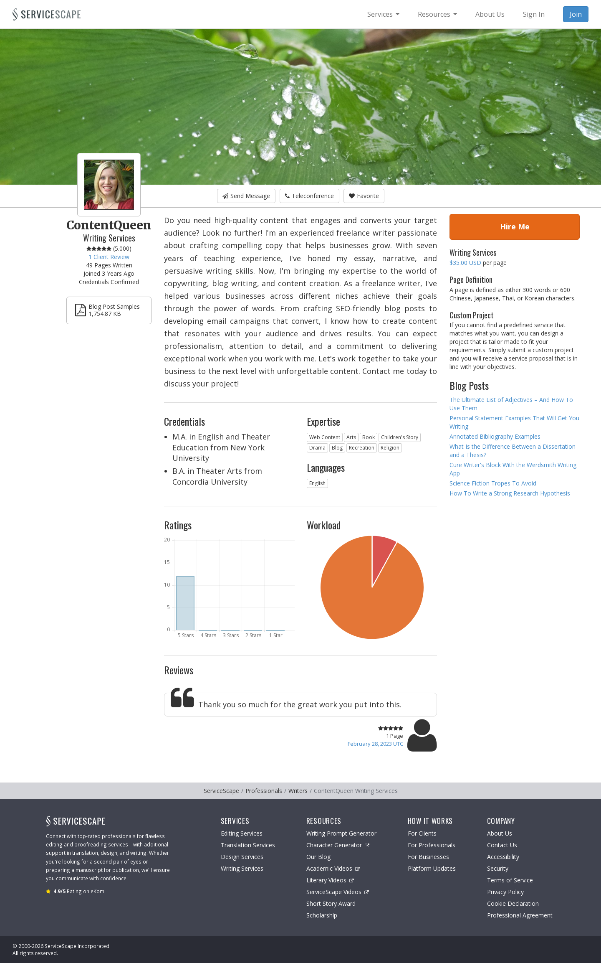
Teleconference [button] (309, 196)
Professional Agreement (520, 915)
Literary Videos (330, 880)
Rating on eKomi (79, 891)
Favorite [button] (364, 196)
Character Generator (337, 845)
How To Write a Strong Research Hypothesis (509, 493)
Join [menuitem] (576, 14)
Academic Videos (333, 868)
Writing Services (242, 868)
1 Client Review (108, 257)
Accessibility (503, 857)
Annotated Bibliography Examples (494, 436)
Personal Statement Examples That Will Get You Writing (514, 422)
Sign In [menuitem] (534, 14)
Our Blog (318, 857)
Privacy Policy (505, 892)
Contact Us (502, 845)
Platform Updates (432, 868)
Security (497, 868)
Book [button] (368, 437)
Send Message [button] (246, 196)
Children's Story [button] (399, 437)
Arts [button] (351, 437)
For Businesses (428, 857)
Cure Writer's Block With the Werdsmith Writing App (512, 469)
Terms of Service (510, 880)
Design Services (242, 857)
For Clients (422, 833)
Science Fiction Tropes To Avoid (492, 483)
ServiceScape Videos (337, 892)
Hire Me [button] (515, 226)
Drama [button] (317, 447)
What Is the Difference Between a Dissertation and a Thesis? (512, 450)
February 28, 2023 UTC (375, 743)
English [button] (317, 483)
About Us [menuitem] (490, 14)
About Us (499, 833)
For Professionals (431, 845)
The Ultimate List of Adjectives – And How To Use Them (511, 404)
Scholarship (321, 915)
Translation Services (248, 845)
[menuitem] (383, 14)
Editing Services (242, 833)
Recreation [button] (361, 447)
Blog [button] (337, 447)
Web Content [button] (324, 437)
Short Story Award (331, 903)
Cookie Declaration (513, 903)
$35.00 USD (465, 263)
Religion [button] (390, 447)
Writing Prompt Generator (341, 833)
